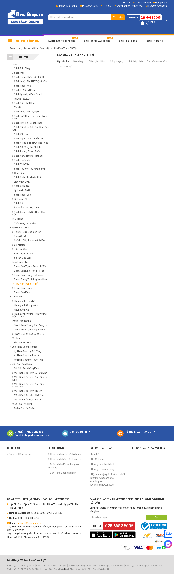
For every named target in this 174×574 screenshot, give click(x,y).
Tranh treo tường (68, 6)
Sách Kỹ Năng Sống (76, 566)
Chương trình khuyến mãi (129, 6)
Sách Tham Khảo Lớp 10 (46, 566)
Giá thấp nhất (136, 61)
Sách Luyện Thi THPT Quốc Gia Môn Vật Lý (143, 566)
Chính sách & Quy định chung (65, 454)
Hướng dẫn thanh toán (103, 464)
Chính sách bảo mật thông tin (65, 459)
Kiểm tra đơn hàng (157, 6)
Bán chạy (78, 61)
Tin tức (107, 6)
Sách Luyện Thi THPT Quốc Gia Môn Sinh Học (27, 569)
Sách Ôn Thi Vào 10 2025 (97, 41)
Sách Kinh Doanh (128, 41)
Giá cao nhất (65, 66)
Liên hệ (95, 454)
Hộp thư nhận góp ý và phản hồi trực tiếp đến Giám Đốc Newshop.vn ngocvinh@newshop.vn (107, 479)
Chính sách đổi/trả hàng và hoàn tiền (63, 466)
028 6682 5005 (151, 17)
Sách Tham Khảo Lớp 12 (76, 569)
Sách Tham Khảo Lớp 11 (98, 569)
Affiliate (125, 2)
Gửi (156, 517)
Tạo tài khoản (142, 2)
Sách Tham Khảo (56, 569)
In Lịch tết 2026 (90, 6)
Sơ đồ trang (97, 459)
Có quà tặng (116, 61)
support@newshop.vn (29, 523)
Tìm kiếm (118, 17)
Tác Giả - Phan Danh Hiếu (37, 48)
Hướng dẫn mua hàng (102, 469)
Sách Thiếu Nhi (155, 41)
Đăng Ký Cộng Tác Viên (21, 454)
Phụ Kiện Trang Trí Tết (65, 48)
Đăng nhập (160, 2)
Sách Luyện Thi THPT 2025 (61, 41)
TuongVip (63, 566)
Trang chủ (15, 48)
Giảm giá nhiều (97, 61)
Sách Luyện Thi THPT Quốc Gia (20, 566)
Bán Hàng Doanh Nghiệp (63, 472)
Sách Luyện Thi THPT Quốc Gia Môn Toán (105, 566)
